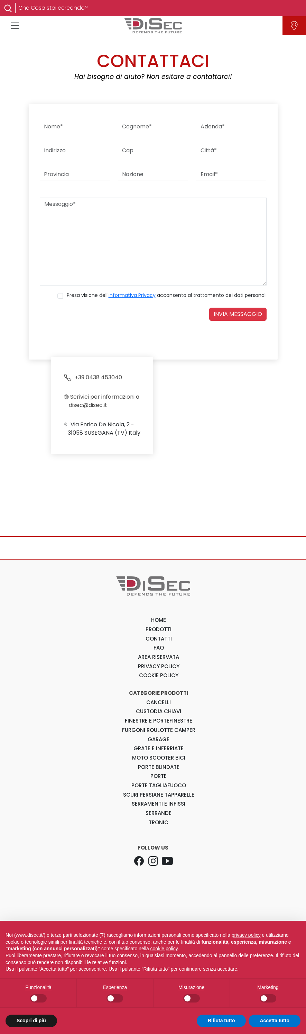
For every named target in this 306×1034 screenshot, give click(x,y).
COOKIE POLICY (158, 675)
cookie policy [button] (164, 948)
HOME (158, 620)
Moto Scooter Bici (158, 757)
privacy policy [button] (246, 935)
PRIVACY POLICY (158, 666)
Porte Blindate (158, 767)
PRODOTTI (158, 629)
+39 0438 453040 (93, 377)
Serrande (158, 813)
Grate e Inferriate (158, 748)
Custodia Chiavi (158, 711)
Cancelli (158, 702)
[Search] (157, 8)
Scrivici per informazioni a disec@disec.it (102, 401)
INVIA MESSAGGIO (238, 314)
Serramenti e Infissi (158, 803)
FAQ (159, 647)
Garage (158, 739)
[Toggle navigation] (15, 25)
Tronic (158, 822)
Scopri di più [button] (31, 1020)
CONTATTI (159, 638)
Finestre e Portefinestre (158, 720)
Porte (158, 776)
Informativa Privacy (132, 295)
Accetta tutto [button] (274, 1020)
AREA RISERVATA (158, 657)
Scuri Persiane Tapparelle (158, 794)
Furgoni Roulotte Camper (158, 730)
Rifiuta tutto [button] (221, 1020)
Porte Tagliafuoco (158, 785)
